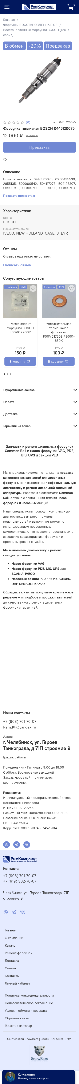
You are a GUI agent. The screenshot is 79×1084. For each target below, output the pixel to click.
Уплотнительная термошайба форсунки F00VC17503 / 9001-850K (59, 331)
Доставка (12, 960)
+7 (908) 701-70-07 (19, 721)
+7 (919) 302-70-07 (19, 881)
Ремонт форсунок (18, 953)
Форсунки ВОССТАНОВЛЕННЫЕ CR (30, 25)
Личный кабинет (17, 983)
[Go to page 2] (7, 374)
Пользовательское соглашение (29, 1003)
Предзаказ (39, 147)
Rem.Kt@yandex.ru (19, 727)
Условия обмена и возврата (26, 1010)
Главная (9, 19)
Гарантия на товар (18, 1026)
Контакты (12, 976)
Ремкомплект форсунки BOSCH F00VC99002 (20, 327)
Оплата (10, 968)
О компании (14, 938)
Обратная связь (17, 1018)
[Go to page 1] (4, 374)
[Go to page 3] (10, 374)
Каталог (11, 945)
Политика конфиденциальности (29, 995)
